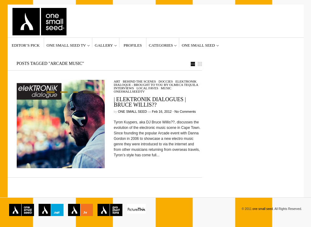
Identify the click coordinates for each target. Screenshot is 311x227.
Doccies (166, 81)
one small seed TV (66, 45)
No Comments (185, 111)
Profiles (133, 45)
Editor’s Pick (26, 45)
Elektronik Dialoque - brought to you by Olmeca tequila (156, 83)
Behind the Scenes (139, 81)
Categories (161, 45)
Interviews (124, 88)
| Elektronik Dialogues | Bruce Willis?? (150, 102)
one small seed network (51, 210)
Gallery (104, 45)
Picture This (136, 210)
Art (117, 81)
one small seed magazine (21, 210)
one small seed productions (109, 210)
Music (166, 88)
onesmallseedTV (129, 91)
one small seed (198, 45)
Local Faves (147, 88)
